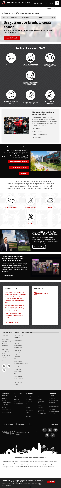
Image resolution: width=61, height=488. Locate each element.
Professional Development (18, 161)
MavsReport (52, 402)
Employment (17, 399)
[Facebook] (4, 366)
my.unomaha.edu (6, 409)
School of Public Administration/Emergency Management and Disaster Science (19, 364)
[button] (5, 18)
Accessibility (29, 397)
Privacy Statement (54, 411)
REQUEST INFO (38, 3)
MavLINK (4, 407)
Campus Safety (30, 410)
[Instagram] (4, 370)
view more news (11, 322)
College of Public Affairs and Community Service (20, 13)
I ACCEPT (51, 482)
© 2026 (18, 434)
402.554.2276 (5, 360)
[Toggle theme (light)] (30, 424)
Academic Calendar (4, 399)
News (39, 405)
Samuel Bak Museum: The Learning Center (42, 411)
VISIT (45, 3)
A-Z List (16, 397)
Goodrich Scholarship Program (17, 356)
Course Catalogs (6, 402)
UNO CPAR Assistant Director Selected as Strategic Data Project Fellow (14, 315)
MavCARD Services (7, 405)
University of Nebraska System (18, 402)
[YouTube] (55, 430)
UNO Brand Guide (6, 412)
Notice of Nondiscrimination (54, 405)
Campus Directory (28, 406)
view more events (41, 293)
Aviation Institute (18, 340)
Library (40, 397)
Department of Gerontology (14, 264)
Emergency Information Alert (53, 399)
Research (24, 173)
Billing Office (29, 399)
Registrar (40, 407)
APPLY (51, 3)
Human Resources (28, 415)
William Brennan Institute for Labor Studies (18, 382)
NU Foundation (53, 409)
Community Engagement (19, 167)
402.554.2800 (54, 424)
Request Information (11, 38)
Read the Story (39, 247)
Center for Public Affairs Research (18, 377)
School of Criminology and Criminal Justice (18, 345)
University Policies (54, 414)
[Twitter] (50, 430)
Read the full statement (16, 468)
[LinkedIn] (8, 366)
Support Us (53, 18)
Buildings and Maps (29, 402)
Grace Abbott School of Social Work (18, 371)
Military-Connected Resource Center (42, 401)
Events (27, 412)
